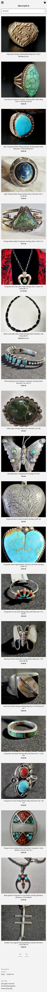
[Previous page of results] (20, 954)
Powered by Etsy (6, 988)
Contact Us (10, 974)
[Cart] (45, 2)
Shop (3, 974)
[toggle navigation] (2, 2)
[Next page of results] (27, 954)
